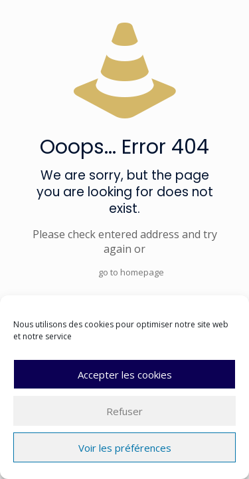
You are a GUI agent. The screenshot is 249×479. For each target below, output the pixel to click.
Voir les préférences (124, 447)
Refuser (124, 411)
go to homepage (131, 272)
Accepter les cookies (125, 374)
